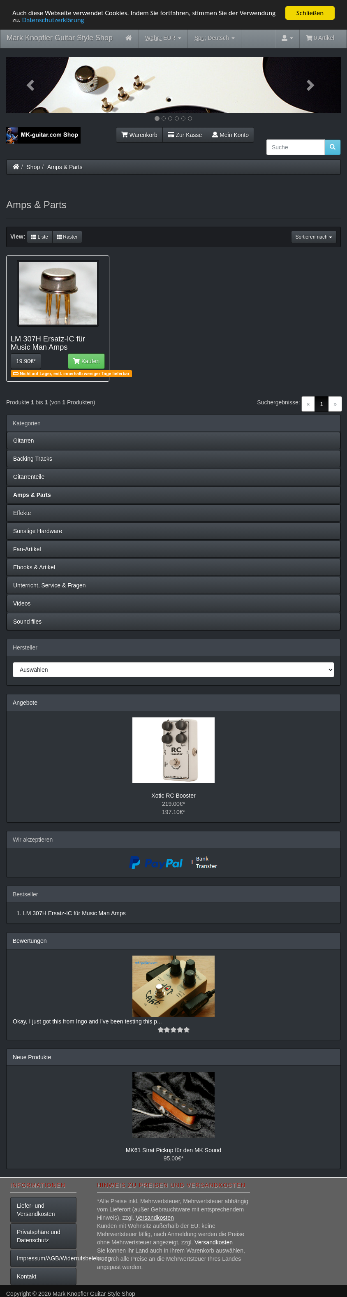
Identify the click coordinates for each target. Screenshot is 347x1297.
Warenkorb (139, 135)
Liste (39, 237)
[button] (31, 85)
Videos (22, 603)
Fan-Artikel (27, 549)
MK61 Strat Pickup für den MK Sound (174, 1150)
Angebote (25, 702)
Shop (33, 167)
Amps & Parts (65, 167)
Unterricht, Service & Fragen (49, 585)
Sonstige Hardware (37, 531)
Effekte (22, 513)
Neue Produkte (32, 1057)
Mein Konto (230, 135)
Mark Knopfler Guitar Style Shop (60, 38)
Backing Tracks (32, 458)
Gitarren (23, 440)
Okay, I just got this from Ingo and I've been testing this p (85, 1021)
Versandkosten (155, 1217)
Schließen (310, 13)
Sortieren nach (314, 237)
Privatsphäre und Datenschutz (38, 1236)
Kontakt (26, 1276)
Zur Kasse (185, 135)
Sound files (27, 621)
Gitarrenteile (28, 476)
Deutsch (214, 38)
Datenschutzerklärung (53, 20)
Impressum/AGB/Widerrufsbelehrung (46, 1258)
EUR (163, 38)
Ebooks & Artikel (34, 567)
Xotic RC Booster (173, 795)
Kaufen (86, 361)
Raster (67, 237)
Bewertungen (30, 940)
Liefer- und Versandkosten (36, 1209)
